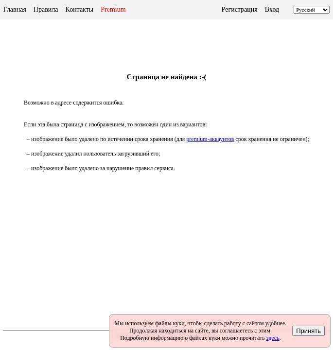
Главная (14, 9)
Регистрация (240, 9)
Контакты (79, 9)
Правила (46, 9)
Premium (113, 9)
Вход (272, 9)
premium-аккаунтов (210, 139)
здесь (273, 337)
